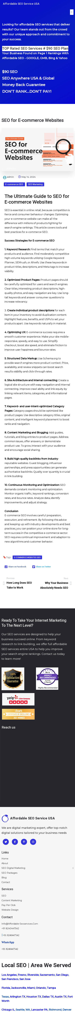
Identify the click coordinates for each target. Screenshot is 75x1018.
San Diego (62, 974)
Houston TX (33, 996)
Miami (31, 987)
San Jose (24, 979)
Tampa (51, 987)
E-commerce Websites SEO (27, 557)
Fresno (22, 974)
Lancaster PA (39, 1009)
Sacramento (47, 974)
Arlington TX (17, 996)
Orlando (41, 987)
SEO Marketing (35, 184)
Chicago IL (8, 1009)
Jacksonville (18, 987)
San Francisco (10, 979)
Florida (6, 987)
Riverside (33, 974)
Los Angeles (9, 974)
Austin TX (60, 996)
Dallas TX (48, 996)
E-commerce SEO (14, 184)
